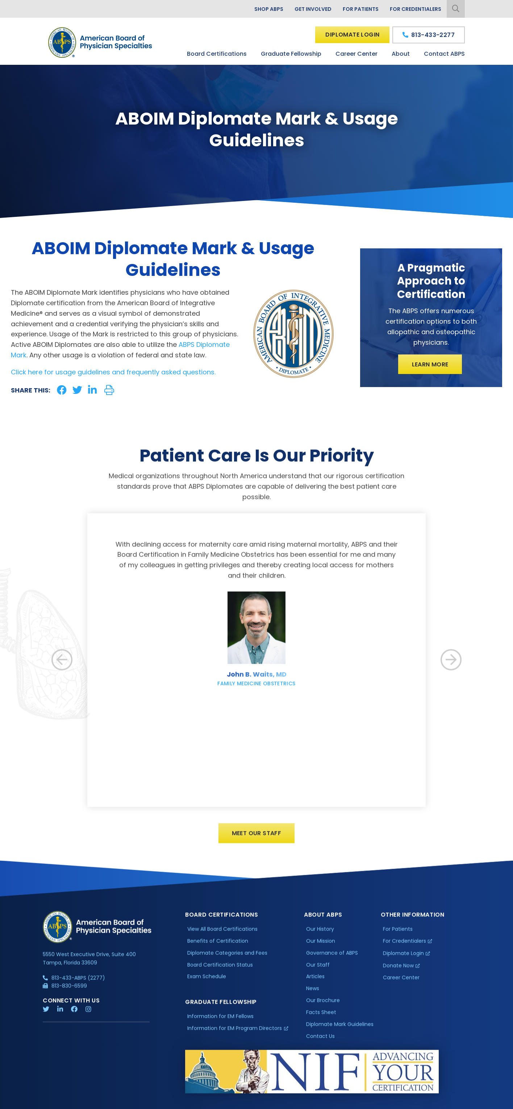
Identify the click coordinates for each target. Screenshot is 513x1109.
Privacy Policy (61, 1103)
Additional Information (108, 1103)
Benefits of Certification (217, 947)
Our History (320, 935)
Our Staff (318, 971)
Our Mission (320, 947)
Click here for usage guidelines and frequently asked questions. (113, 372)
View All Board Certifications (222, 935)
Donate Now (398, 971)
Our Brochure (323, 1007)
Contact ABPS (444, 54)
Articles (315, 983)
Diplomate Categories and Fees (227, 959)
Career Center (356, 54)
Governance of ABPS (332, 959)
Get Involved (313, 9)
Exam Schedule (206, 983)
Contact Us (320, 1042)
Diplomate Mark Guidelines (340, 1030)
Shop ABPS (268, 9)
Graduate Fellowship (291, 54)
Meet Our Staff (256, 840)
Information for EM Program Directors (234, 1034)
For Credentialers (415, 9)
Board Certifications (217, 54)
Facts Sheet (321, 1018)
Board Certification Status (220, 971)
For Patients (361, 9)
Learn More (430, 364)
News (312, 995)
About (401, 54)
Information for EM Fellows (220, 1022)
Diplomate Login (352, 34)
